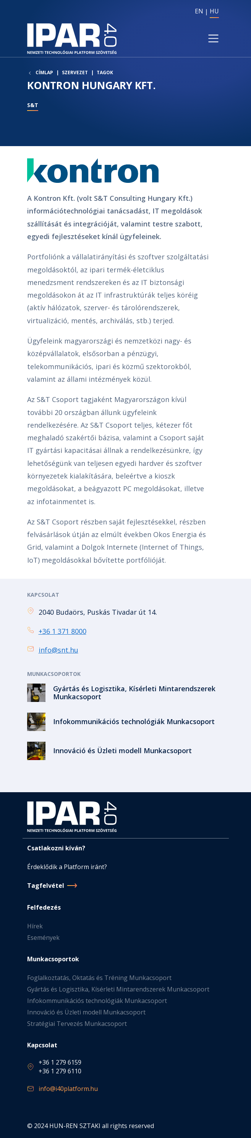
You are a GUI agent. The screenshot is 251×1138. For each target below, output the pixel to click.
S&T (32, 105)
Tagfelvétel (45, 885)
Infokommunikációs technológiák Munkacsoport (97, 1000)
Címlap (44, 73)
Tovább (126, 693)
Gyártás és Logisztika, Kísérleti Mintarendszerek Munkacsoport (118, 989)
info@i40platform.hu (68, 1088)
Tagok (105, 72)
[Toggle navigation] (213, 38)
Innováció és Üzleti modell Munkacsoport (86, 1012)
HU (214, 11)
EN (199, 11)
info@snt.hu (58, 649)
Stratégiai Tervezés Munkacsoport (77, 1023)
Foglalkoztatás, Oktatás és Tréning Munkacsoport (99, 978)
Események (43, 937)
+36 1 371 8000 (62, 631)
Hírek (35, 926)
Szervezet (75, 72)
